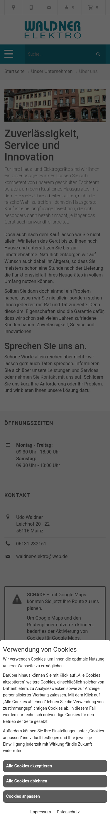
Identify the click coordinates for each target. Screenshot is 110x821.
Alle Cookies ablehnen (26, 781)
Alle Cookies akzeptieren (29, 766)
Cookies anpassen (23, 796)
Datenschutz (68, 812)
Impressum (40, 812)
